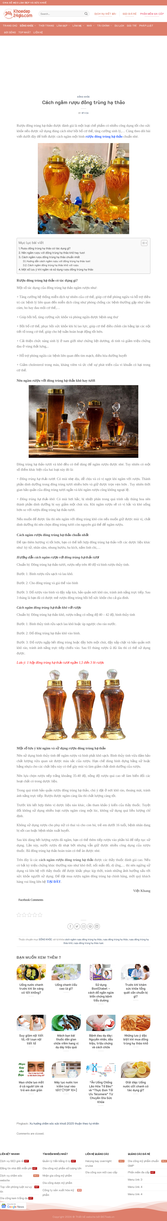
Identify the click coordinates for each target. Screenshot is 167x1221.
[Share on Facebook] (70, 926)
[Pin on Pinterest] (90, 926)
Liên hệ (38, 32)
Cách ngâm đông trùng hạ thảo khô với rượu (53, 265)
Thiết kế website (85, 1216)
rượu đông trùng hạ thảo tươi (88, 943)
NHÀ (90, 25)
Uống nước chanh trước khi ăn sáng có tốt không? (31, 988)
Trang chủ (10, 25)
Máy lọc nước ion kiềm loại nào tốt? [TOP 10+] (66, 1086)
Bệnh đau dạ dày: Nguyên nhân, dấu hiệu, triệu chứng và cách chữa (101, 1041)
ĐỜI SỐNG (10, 32)
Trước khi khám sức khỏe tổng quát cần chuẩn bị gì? (136, 990)
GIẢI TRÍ (132, 25)
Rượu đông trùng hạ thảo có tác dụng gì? (46, 248)
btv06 (85, 113)
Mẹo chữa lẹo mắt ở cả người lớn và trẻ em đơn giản (31, 1086)
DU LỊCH (119, 25)
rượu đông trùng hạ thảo (115, 939)
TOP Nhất (24, 32)
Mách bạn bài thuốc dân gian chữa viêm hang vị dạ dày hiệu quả (66, 1041)
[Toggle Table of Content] (142, 243)
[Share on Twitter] (77, 926)
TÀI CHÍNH (104, 25)
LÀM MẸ (78, 25)
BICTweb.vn (107, 1216)
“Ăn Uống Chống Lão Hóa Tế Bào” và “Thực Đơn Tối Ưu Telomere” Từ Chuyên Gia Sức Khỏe (101, 1092)
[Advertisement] (83, 62)
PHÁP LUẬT (146, 25)
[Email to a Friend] (84, 926)
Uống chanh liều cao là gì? (66, 987)
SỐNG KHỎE (28, 25)
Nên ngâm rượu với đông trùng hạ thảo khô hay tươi (53, 252)
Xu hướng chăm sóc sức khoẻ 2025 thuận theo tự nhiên (64, 1123)
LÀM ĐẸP (63, 25)
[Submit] (86, 14)
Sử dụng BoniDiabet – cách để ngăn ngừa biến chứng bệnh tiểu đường (101, 992)
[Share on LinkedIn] (97, 926)
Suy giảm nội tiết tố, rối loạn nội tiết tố (31, 1039)
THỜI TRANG (46, 25)
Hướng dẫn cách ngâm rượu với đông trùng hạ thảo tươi (58, 261)
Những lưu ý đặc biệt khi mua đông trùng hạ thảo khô (135, 1039)
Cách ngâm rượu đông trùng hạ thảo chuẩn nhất (51, 257)
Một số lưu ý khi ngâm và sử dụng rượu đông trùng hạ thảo (57, 269)
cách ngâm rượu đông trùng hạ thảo (83, 939)
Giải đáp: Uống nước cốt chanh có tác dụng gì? (136, 1086)
